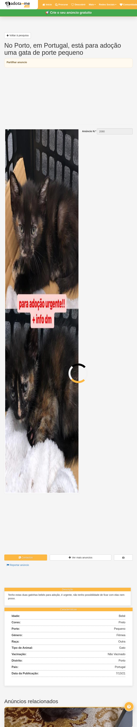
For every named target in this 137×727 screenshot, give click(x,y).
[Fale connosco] (129, 706)
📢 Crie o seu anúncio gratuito (68, 12)
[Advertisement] (68, 96)
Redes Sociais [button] (107, 4)
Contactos (26, 557)
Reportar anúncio (18, 565)
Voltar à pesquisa (18, 35)
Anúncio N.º (89, 131)
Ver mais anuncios (80, 557)
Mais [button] (92, 4)
